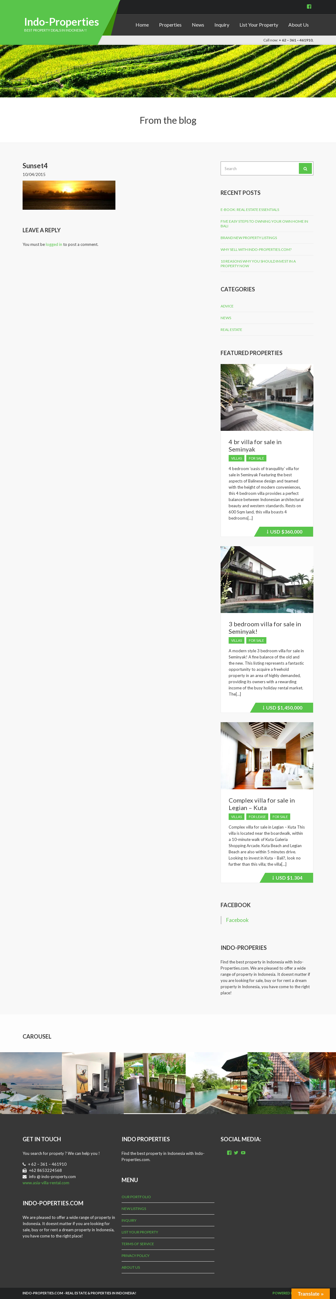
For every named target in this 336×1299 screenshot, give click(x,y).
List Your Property (258, 25)
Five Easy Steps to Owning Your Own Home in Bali (264, 223)
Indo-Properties (61, 21)
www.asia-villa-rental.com (46, 1182)
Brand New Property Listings (249, 237)
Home (142, 25)
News (198, 25)
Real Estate (231, 329)
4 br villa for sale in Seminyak (255, 445)
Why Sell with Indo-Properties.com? (256, 249)
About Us (298, 25)
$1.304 (287, 879)
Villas (236, 458)
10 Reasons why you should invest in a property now (258, 263)
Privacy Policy (135, 1255)
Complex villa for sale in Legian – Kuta (262, 803)
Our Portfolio (136, 1196)
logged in (54, 244)
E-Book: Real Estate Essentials (250, 209)
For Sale (256, 458)
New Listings (134, 1208)
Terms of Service (138, 1243)
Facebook (236, 905)
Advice (227, 306)
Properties (170, 25)
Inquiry (221, 25)
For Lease (257, 817)
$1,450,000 (282, 709)
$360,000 (284, 533)
